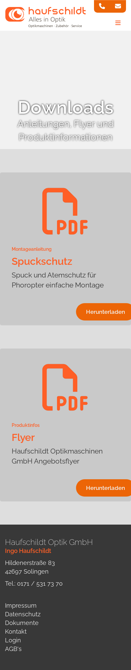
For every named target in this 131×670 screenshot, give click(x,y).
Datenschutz (23, 614)
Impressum (21, 605)
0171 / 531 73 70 (40, 583)
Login (13, 640)
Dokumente (22, 622)
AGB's (13, 648)
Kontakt (16, 631)
